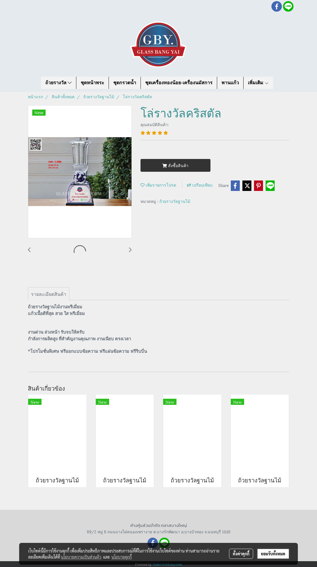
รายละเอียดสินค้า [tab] (48, 293)
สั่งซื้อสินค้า (175, 165)
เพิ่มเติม (258, 82)
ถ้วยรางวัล (58, 82)
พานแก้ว (230, 82)
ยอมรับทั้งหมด (273, 553)
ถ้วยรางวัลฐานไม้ (174, 201)
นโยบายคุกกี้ (121, 556)
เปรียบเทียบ (199, 185)
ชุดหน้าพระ (92, 82)
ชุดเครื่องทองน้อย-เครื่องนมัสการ (178, 82)
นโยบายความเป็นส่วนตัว (81, 556)
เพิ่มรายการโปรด (158, 185)
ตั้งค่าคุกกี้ (241, 553)
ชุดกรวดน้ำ (124, 82)
